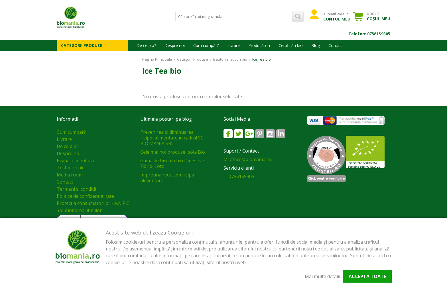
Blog (315, 45)
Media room (70, 175)
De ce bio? (146, 45)
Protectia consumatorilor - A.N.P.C (93, 203)
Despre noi (174, 45)
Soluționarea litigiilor (79, 210)
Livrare (233, 45)
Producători (259, 45)
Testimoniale (71, 168)
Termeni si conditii (76, 189)
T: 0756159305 (239, 176)
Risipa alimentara (75, 160)
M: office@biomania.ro (247, 159)
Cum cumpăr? (206, 45)
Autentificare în (336, 16)
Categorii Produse (81, 45)
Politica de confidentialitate (85, 196)
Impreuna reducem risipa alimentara (167, 177)
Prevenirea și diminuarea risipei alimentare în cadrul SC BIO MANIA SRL (172, 137)
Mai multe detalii (322, 276)
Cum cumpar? (71, 132)
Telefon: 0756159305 (369, 33)
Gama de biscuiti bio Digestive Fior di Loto (172, 163)
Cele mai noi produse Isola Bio (172, 152)
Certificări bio (291, 45)
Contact (335, 45)
